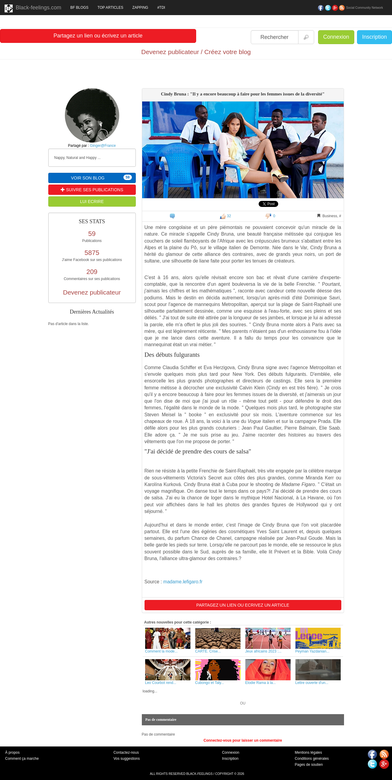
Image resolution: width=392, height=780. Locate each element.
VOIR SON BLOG (101, 177)
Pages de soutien (309, 764)
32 (225, 216)
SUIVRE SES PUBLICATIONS (92, 189)
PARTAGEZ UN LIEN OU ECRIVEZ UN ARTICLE (242, 605)
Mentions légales (308, 752)
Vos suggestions (126, 758)
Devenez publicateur (92, 292)
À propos (12, 752)
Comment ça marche (22, 758)
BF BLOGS (79, 7)
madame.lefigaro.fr (182, 581)
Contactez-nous (126, 752)
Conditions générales (312, 758)
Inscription (374, 37)
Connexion (336, 37)
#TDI (161, 7)
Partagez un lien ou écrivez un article (97, 36)
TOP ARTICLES (110, 7)
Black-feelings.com (33, 8)
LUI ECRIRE (92, 201)
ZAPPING (140, 7)
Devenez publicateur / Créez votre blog (196, 51)
